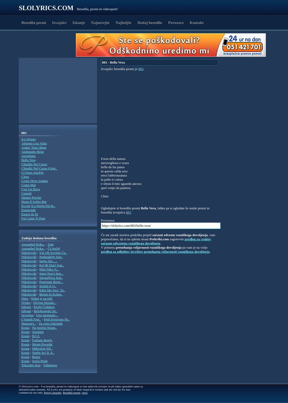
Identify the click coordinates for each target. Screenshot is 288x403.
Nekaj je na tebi (41, 298)
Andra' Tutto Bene (33, 147)
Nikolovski (29, 253)
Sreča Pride (40, 361)
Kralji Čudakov (44, 307)
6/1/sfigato (28, 139)
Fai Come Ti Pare (33, 218)
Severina (27, 315)
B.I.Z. (36, 336)
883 (140, 69)
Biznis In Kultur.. (51, 294)
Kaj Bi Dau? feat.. (51, 265)
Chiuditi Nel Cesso (34, 164)
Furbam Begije (42, 340)
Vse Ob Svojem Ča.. (53, 253)
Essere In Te (29, 214)
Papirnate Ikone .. (51, 282)
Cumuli (26, 193)
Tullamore (50, 365)
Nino (24, 298)
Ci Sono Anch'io (32, 172)
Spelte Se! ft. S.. (43, 353)
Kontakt (196, 23)
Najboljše (123, 23)
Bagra (36, 357)
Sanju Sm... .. (48, 261)
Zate (51, 244)
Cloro (25, 177)
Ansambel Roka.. (33, 244)
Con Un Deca (30, 189)
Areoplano (28, 156)
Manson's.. (28, 323)
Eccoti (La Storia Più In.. (38, 206)
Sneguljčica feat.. (51, 278)
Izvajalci (59, 23)
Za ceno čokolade (51, 323)
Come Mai (28, 185)
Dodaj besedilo (149, 23)
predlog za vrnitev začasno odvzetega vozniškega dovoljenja (156, 241)
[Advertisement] (49, 45)
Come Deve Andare (34, 181)
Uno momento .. (47, 315)
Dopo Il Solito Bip (33, 202)
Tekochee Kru (30, 365)
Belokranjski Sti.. (46, 311)
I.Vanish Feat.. (31, 319)
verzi (84, 392)
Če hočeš (54, 248)
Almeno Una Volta (34, 143)
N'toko (26, 303)
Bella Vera (28, 160)
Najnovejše (100, 23)
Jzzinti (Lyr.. (47, 286)
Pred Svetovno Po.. (57, 319)
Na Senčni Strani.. (44, 328)
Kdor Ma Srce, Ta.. (52, 290)
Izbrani (26, 307)
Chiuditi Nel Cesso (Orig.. (39, 168)
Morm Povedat (42, 344)
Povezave (176, 23)
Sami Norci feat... (51, 273)
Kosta (25, 328)
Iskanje (79, 23)
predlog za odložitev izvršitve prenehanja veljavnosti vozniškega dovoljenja (155, 252)
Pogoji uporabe (52, 392)
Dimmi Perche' (31, 197)
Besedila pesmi (33, 23)
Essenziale (28, 210)
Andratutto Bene (32, 152)
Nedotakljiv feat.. (51, 257)
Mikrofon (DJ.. (42, 348)
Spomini (38, 332)
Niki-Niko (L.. (49, 269)
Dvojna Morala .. (45, 303)
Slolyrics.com (46, 7)
